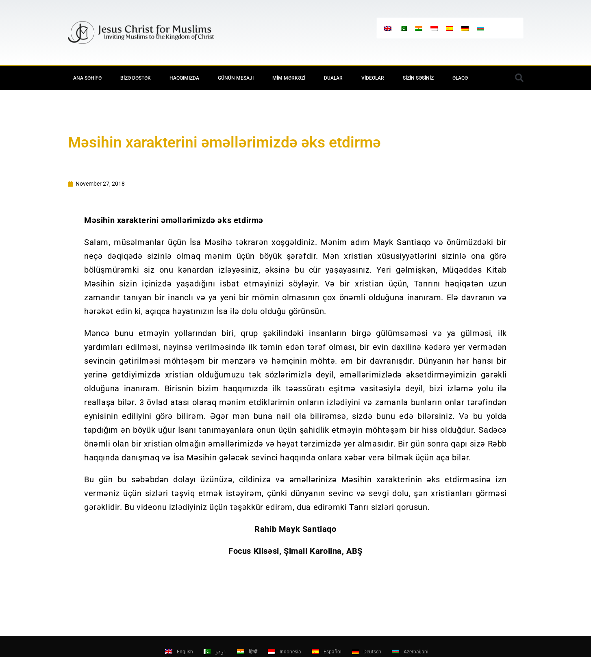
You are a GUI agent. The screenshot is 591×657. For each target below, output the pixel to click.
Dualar (333, 78)
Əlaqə (460, 78)
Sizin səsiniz (418, 78)
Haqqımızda (184, 78)
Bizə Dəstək (135, 78)
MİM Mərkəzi (288, 78)
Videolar (372, 78)
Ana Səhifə (87, 78)
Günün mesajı (236, 78)
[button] (519, 78)
